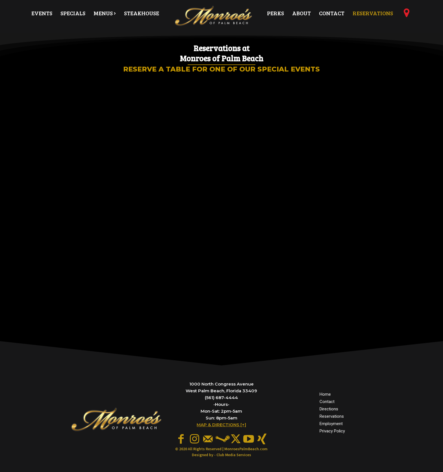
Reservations (332, 416)
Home (325, 394)
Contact (327, 401)
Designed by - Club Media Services (221, 454)
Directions (329, 409)
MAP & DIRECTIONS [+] (221, 424)
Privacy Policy (332, 431)
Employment (331, 423)
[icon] (406, 15)
